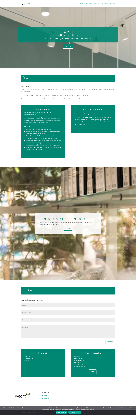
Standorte (104, 4)
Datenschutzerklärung (74, 412)
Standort (68, 48)
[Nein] (134, 410)
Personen (96, 4)
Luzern (68, 32)
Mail (96, 371)
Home (81, 4)
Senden (110, 342)
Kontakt (112, 4)
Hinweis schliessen (61, 412)
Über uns (88, 4)
